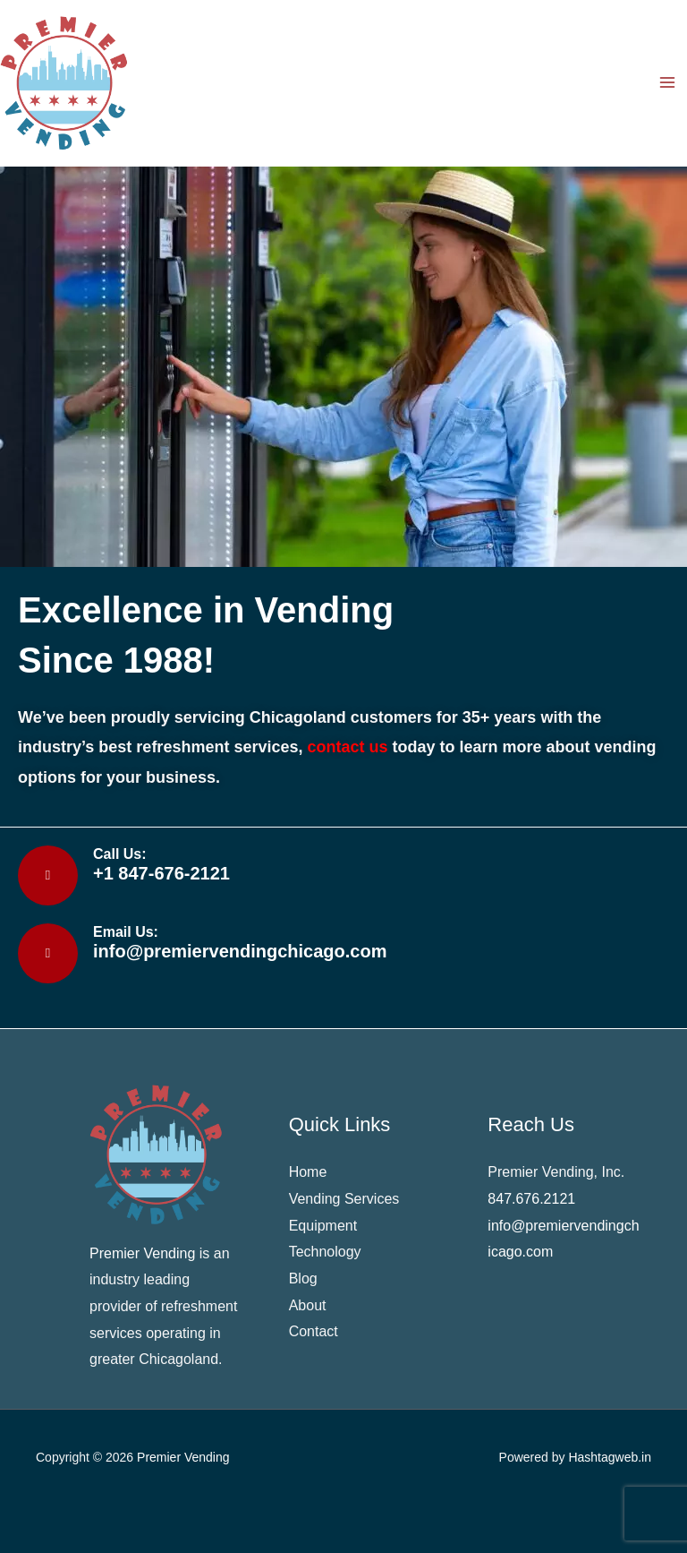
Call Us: (120, 854)
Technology (327, 1251)
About (308, 1305)
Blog (303, 1278)
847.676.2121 (531, 1198)
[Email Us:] (48, 953)
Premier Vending (183, 1457)
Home (308, 1172)
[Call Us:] (48, 875)
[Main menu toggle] (667, 82)
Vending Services (344, 1198)
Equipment (323, 1225)
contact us (347, 747)
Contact (313, 1331)
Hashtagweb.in (609, 1457)
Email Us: (125, 932)
